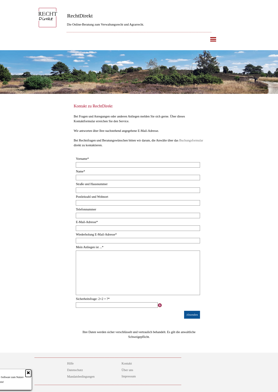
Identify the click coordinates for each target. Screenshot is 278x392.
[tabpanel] (139, 30)
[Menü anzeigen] (213, 39)
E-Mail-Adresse (87, 222)
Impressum (129, 376)
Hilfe (70, 363)
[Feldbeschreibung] (160, 305)
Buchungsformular (191, 140)
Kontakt (127, 363)
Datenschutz (75, 370)
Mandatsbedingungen (81, 376)
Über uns (127, 370)
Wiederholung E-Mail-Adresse (96, 234)
